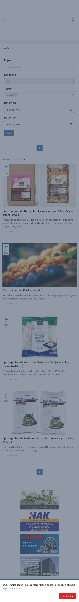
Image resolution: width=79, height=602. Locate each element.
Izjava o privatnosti (13, 588)
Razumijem (68, 595)
